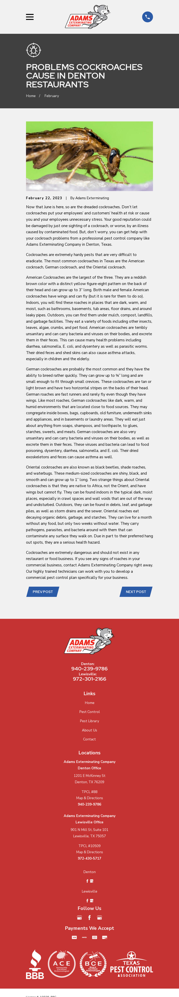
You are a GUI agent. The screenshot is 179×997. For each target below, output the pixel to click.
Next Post (136, 592)
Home (89, 703)
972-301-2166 (89, 679)
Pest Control (89, 712)
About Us (89, 730)
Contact (89, 740)
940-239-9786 (89, 668)
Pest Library (89, 721)
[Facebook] (89, 918)
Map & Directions (89, 798)
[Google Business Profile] (79, 918)
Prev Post (43, 592)
